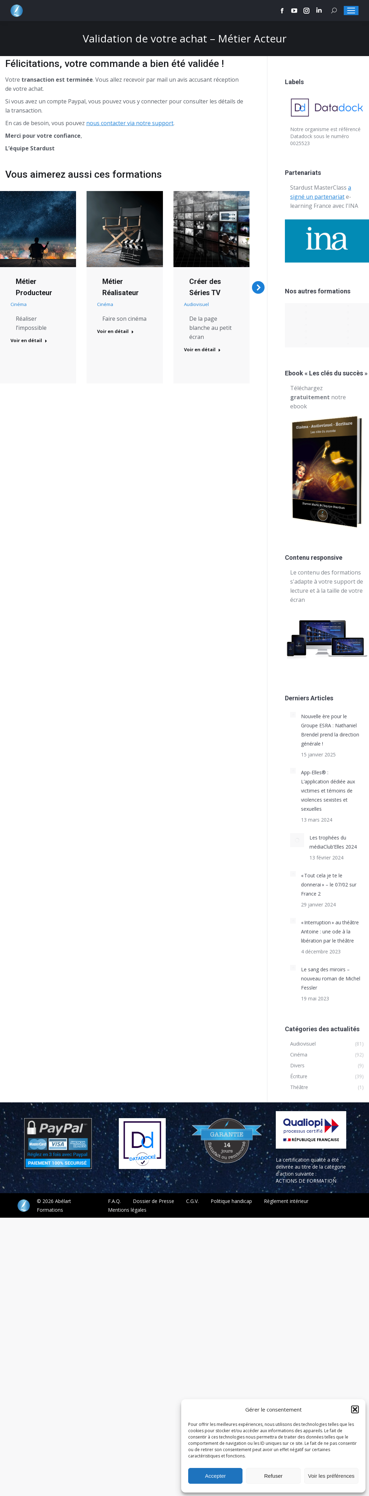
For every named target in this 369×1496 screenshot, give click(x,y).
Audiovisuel (196, 304)
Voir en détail (29, 341)
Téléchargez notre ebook (318, 397)
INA (353, 206)
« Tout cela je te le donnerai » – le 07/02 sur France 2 (328, 884)
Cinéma (19, 304)
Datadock (301, 136)
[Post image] (38, 229)
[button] (354, 1409)
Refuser (273, 1476)
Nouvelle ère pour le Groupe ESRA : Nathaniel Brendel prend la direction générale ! (330, 730)
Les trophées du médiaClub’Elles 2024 (333, 842)
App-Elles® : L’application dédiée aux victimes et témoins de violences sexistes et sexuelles (328, 790)
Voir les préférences (331, 1476)
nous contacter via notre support (129, 123)
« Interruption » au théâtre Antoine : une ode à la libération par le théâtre (330, 931)
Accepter (215, 1476)
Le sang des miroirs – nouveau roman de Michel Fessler (330, 978)
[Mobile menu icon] (351, 10)
